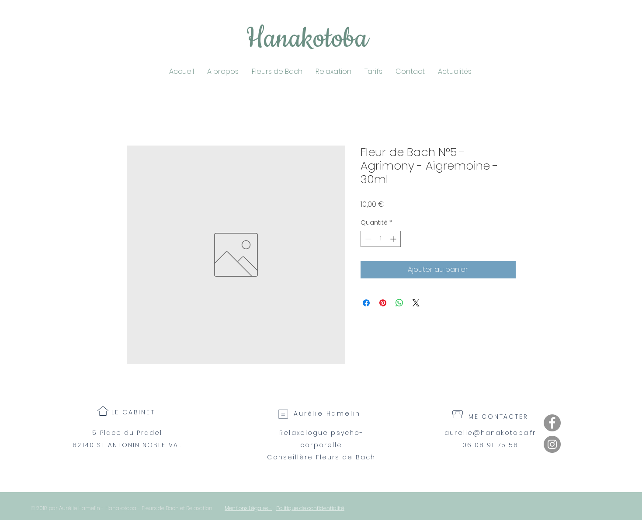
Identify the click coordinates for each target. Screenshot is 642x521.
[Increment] (394, 239)
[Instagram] (552, 444)
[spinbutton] (381, 239)
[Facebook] (552, 422)
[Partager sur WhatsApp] (399, 303)
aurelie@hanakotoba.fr (490, 432)
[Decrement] (367, 239)
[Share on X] (416, 303)
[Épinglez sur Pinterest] (383, 303)
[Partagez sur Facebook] (366, 303)
